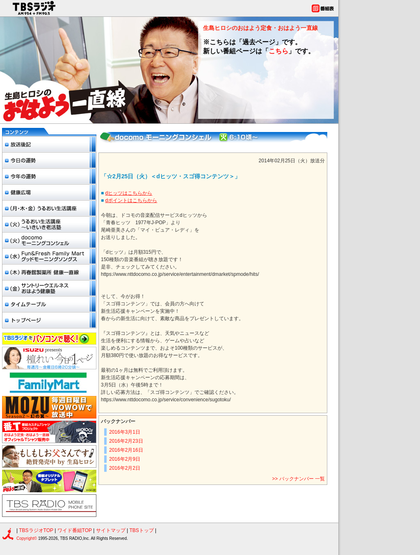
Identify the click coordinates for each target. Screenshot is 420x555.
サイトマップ (111, 530)
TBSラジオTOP (36, 530)
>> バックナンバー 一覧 (298, 479)
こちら (278, 51)
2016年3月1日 (124, 432)
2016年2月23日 (126, 441)
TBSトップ (141, 530)
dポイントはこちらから (131, 200)
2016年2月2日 (124, 468)
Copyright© (27, 538)
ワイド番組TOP (74, 530)
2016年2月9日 (124, 459)
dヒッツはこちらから (129, 193)
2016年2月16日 (126, 450)
